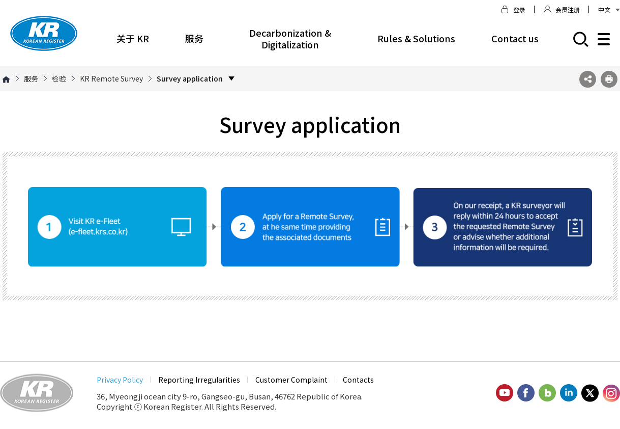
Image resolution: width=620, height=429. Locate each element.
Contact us (515, 38)
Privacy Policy (120, 379)
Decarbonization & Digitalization (290, 38)
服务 (194, 38)
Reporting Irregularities (199, 379)
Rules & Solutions (416, 38)
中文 (609, 9)
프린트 (609, 79)
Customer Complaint (291, 379)
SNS (587, 79)
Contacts (358, 379)
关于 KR (132, 38)
